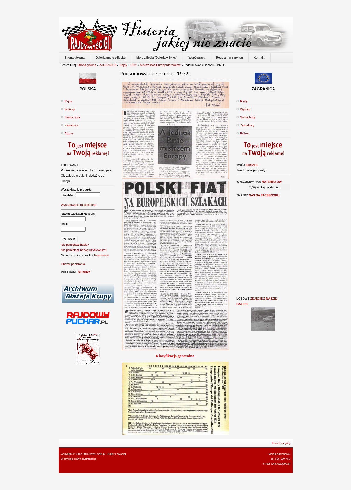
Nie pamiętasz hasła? (75, 244)
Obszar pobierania (73, 264)
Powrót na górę (281, 443)
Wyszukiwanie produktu (76, 189)
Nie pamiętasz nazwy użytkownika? (84, 250)
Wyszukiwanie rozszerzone (78, 205)
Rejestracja (101, 255)
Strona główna (86, 65)
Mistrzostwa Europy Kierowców (160, 65)
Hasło (64, 223)
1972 (133, 65)
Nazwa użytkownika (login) (78, 213)
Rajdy (123, 65)
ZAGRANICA (107, 65)
